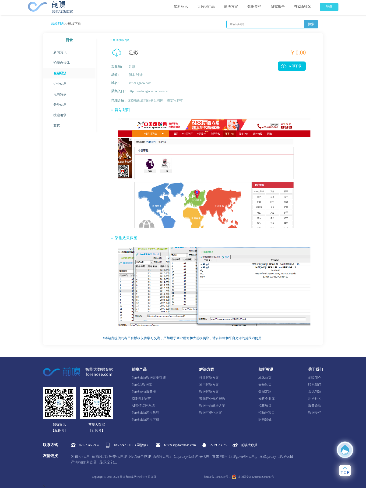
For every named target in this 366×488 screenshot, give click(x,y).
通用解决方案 (209, 384)
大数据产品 (206, 6)
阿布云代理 (80, 456)
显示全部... (108, 462)
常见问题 (314, 391)
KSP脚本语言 (141, 398)
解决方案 (231, 6)
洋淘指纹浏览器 (84, 462)
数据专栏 (254, 6)
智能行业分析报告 (212, 398)
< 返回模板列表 (120, 40)
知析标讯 (181, 6)
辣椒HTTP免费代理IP (109, 456)
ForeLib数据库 (142, 384)
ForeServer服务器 (144, 391)
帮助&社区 (302, 6)
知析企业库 (266, 398)
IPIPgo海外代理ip (243, 456)
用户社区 (314, 398)
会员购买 (264, 384)
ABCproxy (268, 456)
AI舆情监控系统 (143, 405)
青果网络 (219, 456)
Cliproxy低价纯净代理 (192, 456)
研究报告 (278, 6)
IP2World (285, 456)
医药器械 (264, 419)
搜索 (311, 24)
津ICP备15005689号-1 (217, 476)
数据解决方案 (209, 391)
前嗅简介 (314, 377)
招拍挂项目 (266, 412)
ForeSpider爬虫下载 (145, 419)
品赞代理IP (162, 456)
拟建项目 (264, 405)
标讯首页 (264, 377)
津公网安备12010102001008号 (253, 476)
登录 (329, 7)
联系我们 (314, 384)
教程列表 (57, 24)
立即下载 (295, 66)
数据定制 (264, 391)
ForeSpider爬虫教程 (145, 412)
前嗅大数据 (244, 445)
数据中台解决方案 (212, 405)
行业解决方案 (209, 377)
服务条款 (314, 405)
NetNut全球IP (140, 456)
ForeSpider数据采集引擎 (149, 377)
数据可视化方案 (210, 412)
